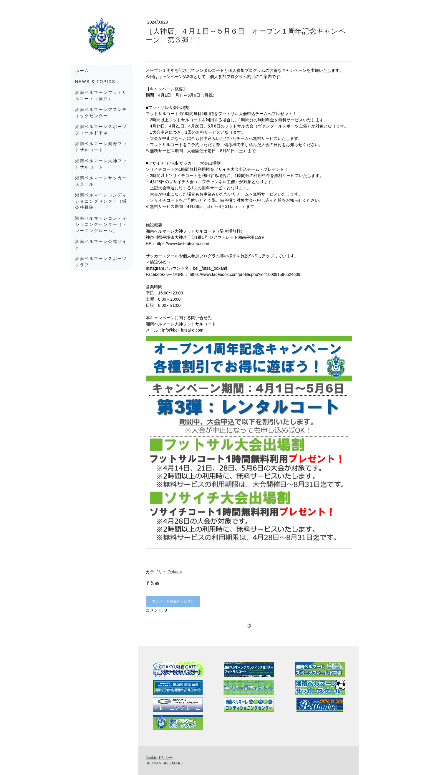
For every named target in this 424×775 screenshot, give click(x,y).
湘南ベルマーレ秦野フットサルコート (101, 146)
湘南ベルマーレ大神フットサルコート (101, 163)
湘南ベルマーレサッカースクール (101, 180)
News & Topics (95, 81)
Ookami (175, 571)
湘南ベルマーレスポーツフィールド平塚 (101, 129)
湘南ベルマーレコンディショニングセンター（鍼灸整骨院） (101, 201)
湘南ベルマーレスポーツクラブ (101, 261)
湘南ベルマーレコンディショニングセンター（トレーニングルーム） (101, 224)
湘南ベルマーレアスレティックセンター (101, 112)
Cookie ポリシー (159, 758)
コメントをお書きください (173, 601)
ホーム (82, 70)
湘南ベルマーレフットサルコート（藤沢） (101, 95)
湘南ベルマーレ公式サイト (101, 244)
